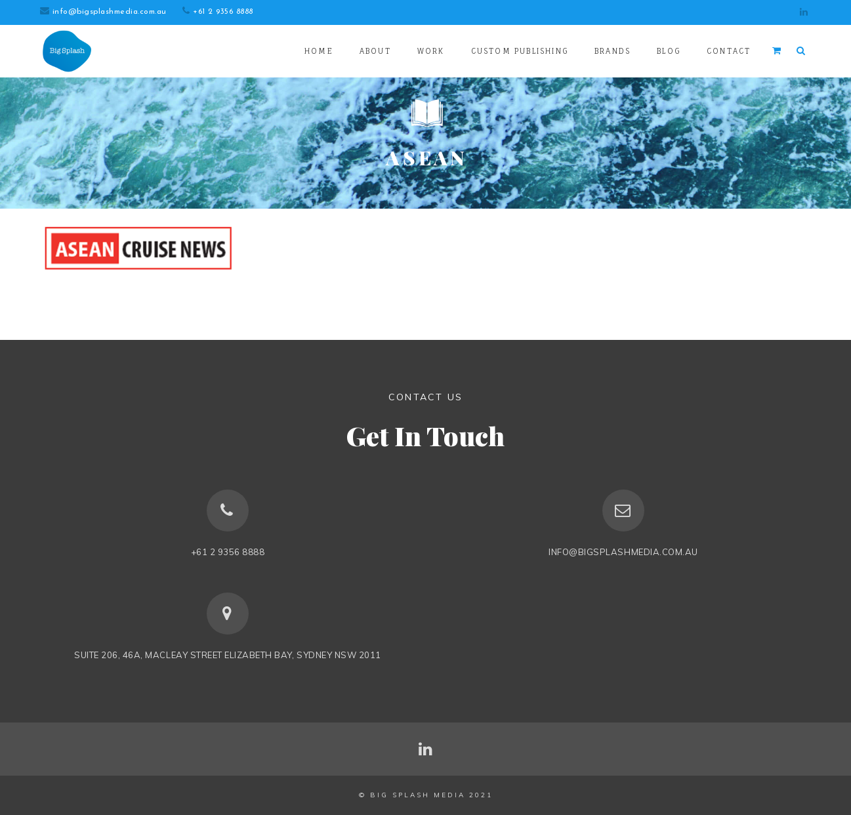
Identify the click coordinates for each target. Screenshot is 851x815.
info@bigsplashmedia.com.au (109, 12)
